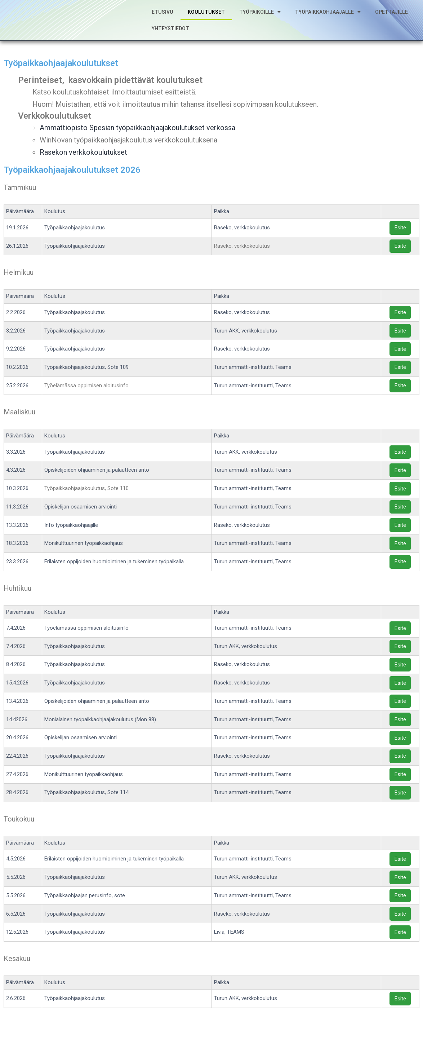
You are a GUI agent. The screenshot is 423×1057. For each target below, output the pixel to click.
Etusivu (162, 17)
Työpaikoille (260, 17)
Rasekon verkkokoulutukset (83, 162)
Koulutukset (206, 17)
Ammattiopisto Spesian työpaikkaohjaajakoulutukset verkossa (137, 137)
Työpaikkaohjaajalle (328, 17)
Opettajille (391, 17)
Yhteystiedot (170, 33)
